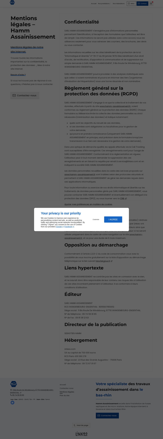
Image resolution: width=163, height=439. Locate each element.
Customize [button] (96, 219)
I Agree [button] (113, 219)
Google (59, 227)
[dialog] (81, 219)
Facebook (68, 227)
